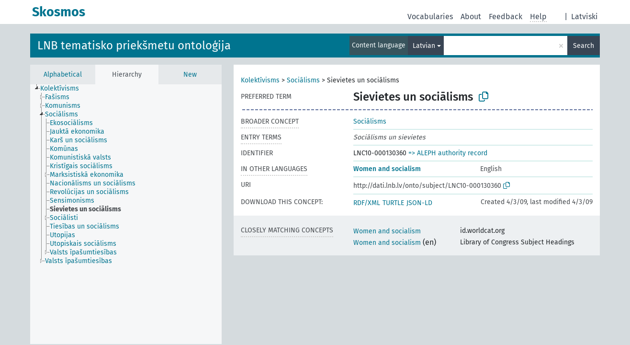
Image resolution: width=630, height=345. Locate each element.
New (190, 74)
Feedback (505, 16)
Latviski (584, 16)
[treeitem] (64, 88)
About (471, 16)
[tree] (126, 214)
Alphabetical (63, 74)
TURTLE (393, 203)
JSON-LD (419, 203)
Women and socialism (387, 169)
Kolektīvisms (260, 80)
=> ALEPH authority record (447, 153)
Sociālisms (303, 80)
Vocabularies (430, 16)
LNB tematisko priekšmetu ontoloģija (134, 45)
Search (583, 46)
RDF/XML (366, 203)
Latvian (424, 46)
